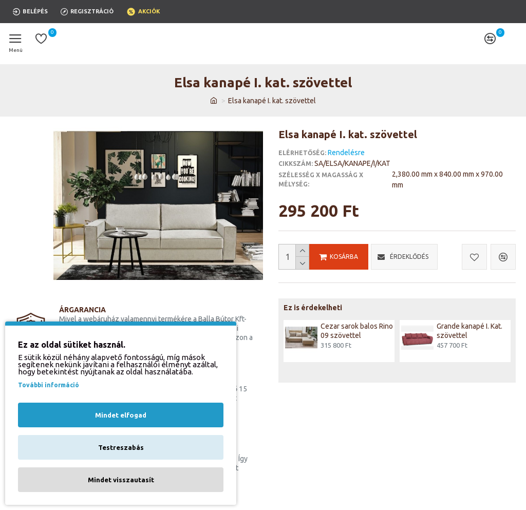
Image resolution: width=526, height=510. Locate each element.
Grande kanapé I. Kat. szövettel (469, 330)
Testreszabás (121, 447)
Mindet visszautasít (121, 479)
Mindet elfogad (120, 415)
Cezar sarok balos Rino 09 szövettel (357, 330)
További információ (48, 385)
